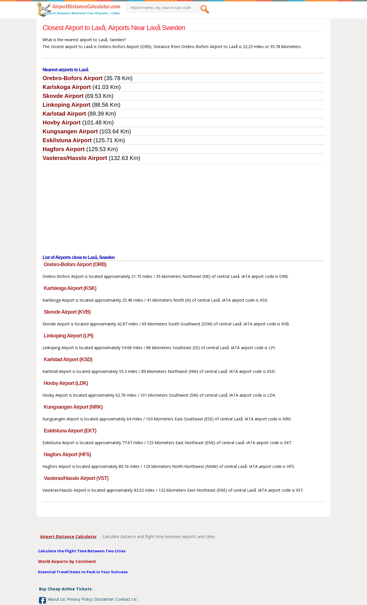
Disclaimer (104, 599)
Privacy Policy (79, 599)
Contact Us (126, 599)
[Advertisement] (184, 207)
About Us (56, 599)
